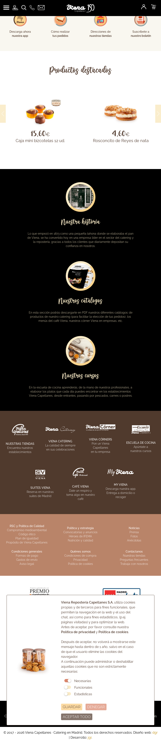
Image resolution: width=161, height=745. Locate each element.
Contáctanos (134, 551)
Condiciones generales (27, 551)
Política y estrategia (80, 528)
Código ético (27, 534)
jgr (90, 737)
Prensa (134, 532)
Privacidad (80, 559)
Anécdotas (134, 540)
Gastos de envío (26, 559)
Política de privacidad (78, 632)
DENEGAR (96, 707)
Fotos (134, 536)
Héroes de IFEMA (80, 536)
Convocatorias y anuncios (80, 532)
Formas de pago (27, 555)
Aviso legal (27, 563)
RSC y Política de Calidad (27, 526)
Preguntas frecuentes (134, 559)
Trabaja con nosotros (134, 563)
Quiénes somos (80, 551)
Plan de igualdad (26, 538)
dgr (155, 733)
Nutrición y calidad (80, 540)
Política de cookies (80, 563)
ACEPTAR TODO (77, 717)
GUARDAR (72, 707)
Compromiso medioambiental (27, 530)
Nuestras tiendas (134, 555)
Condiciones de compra (80, 555)
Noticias (134, 528)
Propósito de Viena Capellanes (26, 542)
